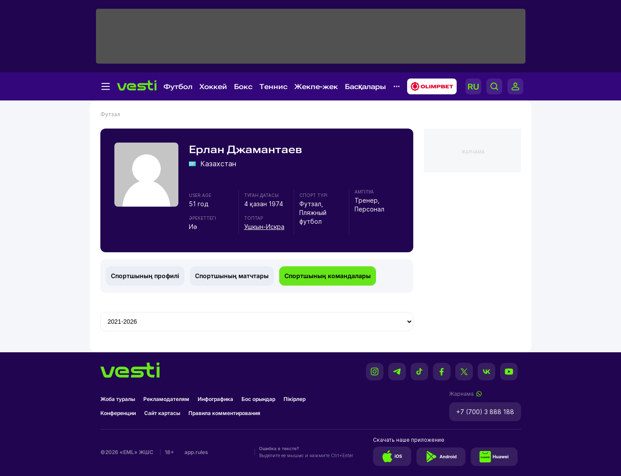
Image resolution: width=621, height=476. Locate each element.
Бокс (243, 86)
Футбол (177, 86)
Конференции (118, 413)
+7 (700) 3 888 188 (485, 411)
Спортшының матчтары (232, 275)
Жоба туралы (117, 399)
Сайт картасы (162, 413)
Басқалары (365, 86)
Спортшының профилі (145, 275)
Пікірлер (294, 399)
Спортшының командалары (327, 275)
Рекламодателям (166, 399)
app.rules (196, 452)
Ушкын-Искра (264, 226)
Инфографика (215, 399)
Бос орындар (258, 399)
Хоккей (213, 86)
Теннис (273, 86)
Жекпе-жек (316, 86)
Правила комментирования (224, 413)
